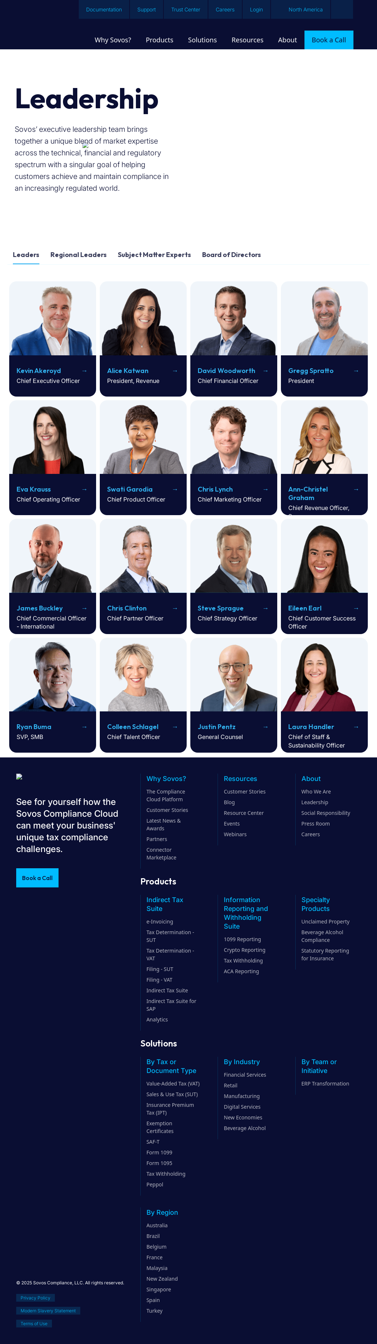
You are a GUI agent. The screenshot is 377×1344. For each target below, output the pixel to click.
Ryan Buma (34, 726)
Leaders (26, 254)
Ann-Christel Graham (308, 493)
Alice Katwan (127, 370)
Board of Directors (231, 254)
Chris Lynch (215, 489)
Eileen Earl (304, 608)
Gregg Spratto (311, 370)
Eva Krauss (34, 489)
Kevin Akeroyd (39, 370)
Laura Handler (311, 726)
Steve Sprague (221, 608)
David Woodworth (226, 370)
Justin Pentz (217, 726)
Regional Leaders (78, 254)
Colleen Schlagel (132, 726)
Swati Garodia (130, 489)
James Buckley (40, 608)
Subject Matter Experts (154, 254)
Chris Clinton (127, 608)
